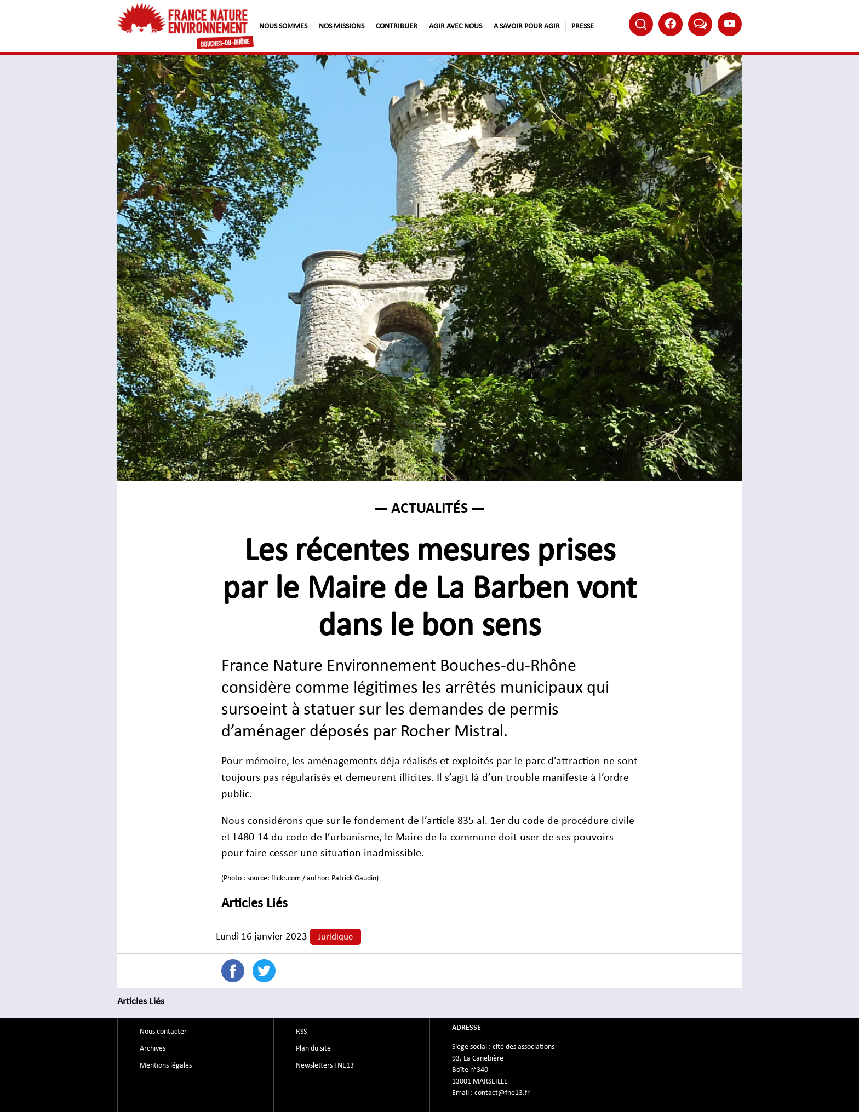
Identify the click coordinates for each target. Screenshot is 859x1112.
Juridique (335, 937)
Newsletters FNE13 (325, 1065)
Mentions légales (166, 1065)
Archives (152, 1048)
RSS (301, 1031)
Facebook (670, 23)
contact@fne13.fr (502, 1093)
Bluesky (700, 23)
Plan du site (313, 1048)
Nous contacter (163, 1031)
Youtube (729, 23)
